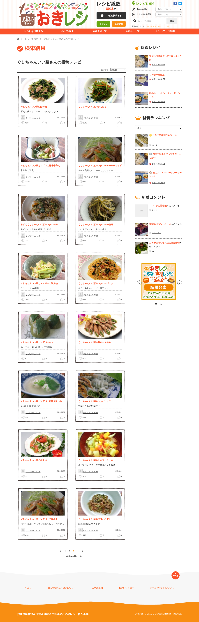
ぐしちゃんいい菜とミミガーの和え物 (39, 283)
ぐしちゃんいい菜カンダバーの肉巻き (39, 519)
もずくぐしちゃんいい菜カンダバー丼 (39, 224)
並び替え (104, 70)
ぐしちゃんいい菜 (32, 118)
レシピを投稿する (113, 15)
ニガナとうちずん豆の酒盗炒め (164, 242)
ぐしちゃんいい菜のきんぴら (92, 106)
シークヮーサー (160, 26)
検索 (172, 21)
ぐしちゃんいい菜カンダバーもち (37, 342)
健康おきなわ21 (158, 64)
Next (179, 282)
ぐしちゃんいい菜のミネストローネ (95, 460)
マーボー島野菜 (156, 74)
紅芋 (167, 26)
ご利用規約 (97, 587)
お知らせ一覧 (132, 31)
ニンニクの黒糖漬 (158, 205)
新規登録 (119, 24)
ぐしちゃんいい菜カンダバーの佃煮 (95, 224)
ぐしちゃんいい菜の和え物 (34, 460)
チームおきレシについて (162, 587)
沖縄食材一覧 (99, 31)
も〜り (154, 210)
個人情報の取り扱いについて (62, 587)
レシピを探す (67, 31)
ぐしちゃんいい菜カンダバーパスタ (95, 283)
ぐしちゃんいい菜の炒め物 (34, 106)
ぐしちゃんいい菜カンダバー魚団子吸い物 (41, 401)
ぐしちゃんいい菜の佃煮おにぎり (94, 519)
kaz (153, 251)
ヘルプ (28, 587)
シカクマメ (150, 26)
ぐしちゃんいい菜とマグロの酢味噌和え (40, 165)
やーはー (156, 145)
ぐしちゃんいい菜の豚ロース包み (94, 342)
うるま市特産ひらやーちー (166, 135)
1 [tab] (156, 304)
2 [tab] (161, 304)
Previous (137, 282)
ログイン (103, 24)
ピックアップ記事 (165, 31)
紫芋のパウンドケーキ (160, 224)
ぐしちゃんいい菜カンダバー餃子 (94, 401)
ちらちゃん (156, 232)
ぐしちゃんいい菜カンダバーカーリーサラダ (100, 165)
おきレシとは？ (126, 587)
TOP (175, 576)
